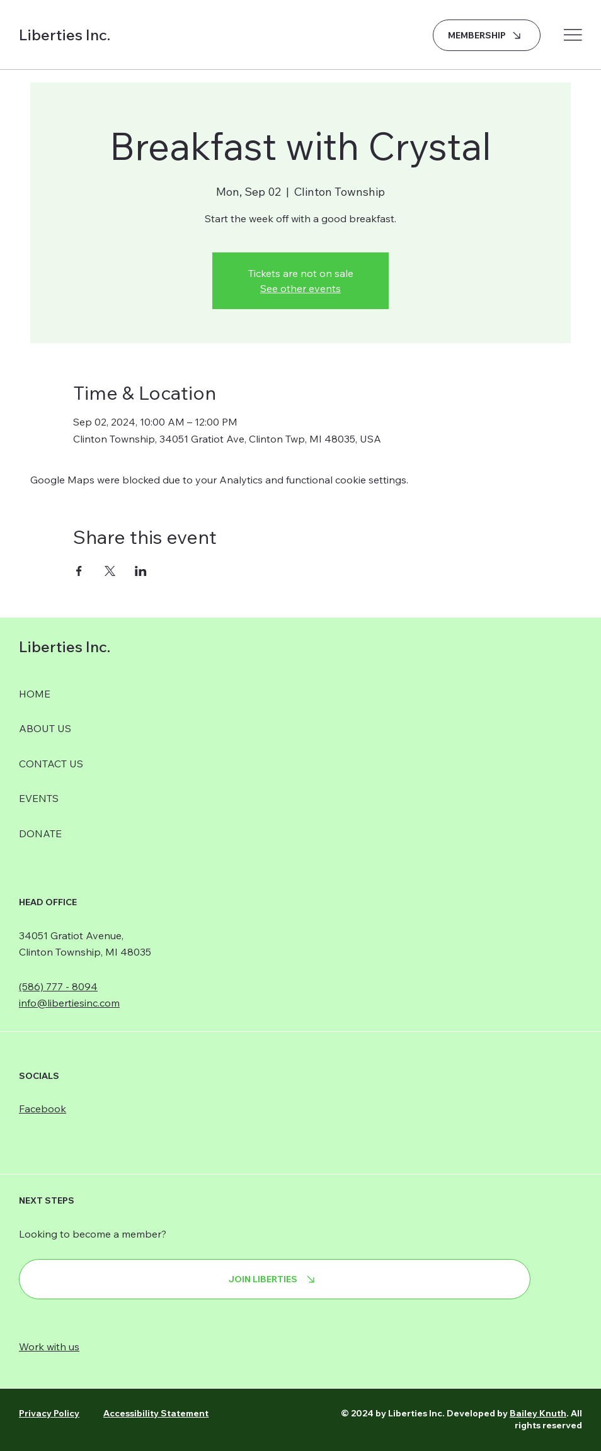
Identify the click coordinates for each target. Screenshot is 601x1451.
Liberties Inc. (64, 34)
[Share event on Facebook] (79, 571)
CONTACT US (51, 763)
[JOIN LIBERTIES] (274, 1279)
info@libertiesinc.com (69, 1003)
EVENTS (39, 798)
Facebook (42, 1108)
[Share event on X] (110, 571)
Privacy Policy (49, 1413)
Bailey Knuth (538, 1413)
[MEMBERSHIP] (487, 35)
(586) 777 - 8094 (58, 986)
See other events (300, 288)
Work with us (49, 1346)
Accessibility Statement (156, 1413)
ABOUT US (45, 728)
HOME (34, 693)
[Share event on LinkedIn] (141, 571)
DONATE (40, 833)
